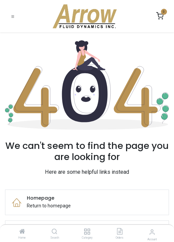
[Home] (22, 232)
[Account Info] (152, 232)
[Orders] (119, 232)
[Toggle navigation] (12, 16)
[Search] (54, 232)
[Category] (87, 232)
